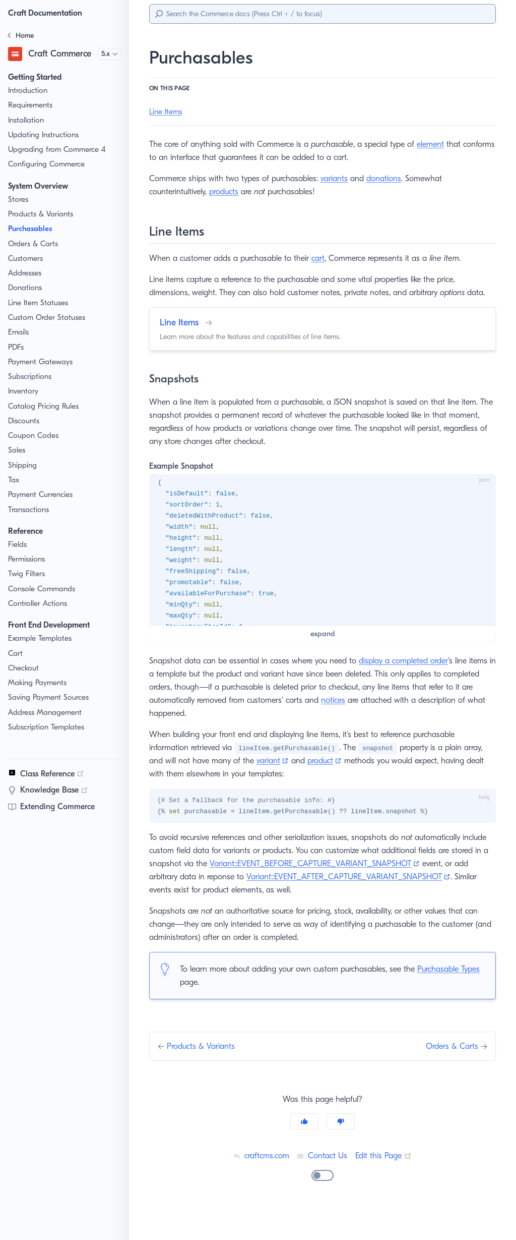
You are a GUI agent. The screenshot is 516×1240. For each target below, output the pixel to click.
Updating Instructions (44, 135)
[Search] (322, 14)
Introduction (28, 90)
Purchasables (33, 228)
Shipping (23, 465)
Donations (25, 288)
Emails (19, 332)
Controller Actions (38, 603)
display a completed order (410, 673)
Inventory (23, 391)
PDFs (17, 347)
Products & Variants (41, 214)
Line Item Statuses (40, 303)
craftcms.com (259, 1182)
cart (321, 258)
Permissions (29, 559)
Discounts (25, 421)
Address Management (45, 712)
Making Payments (38, 683)
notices (368, 713)
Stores (19, 199)
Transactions (29, 509)
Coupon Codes (33, 435)
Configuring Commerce (47, 164)
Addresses (26, 273)
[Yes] (304, 1148)
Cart (15, 653)
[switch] (322, 1202)
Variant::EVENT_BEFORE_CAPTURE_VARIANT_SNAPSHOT (366, 877)
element (438, 144)
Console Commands (43, 589)
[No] (341, 1148)
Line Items (166, 111)
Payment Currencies (43, 494)
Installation (26, 120)
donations (389, 178)
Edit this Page (384, 1182)
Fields (18, 544)
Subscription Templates (47, 727)
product (324, 773)
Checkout (24, 668)
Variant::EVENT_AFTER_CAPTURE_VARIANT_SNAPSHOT (262, 903)
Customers (26, 258)
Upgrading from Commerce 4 (57, 149)
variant (272, 773)
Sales (17, 450)
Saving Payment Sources (51, 697)
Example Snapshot (183, 479)
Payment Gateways (41, 362)
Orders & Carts (33, 244)
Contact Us (322, 1182)
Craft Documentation (48, 13)
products (228, 191)
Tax (14, 480)
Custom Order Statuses (48, 317)
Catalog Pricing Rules (45, 406)
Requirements (32, 105)
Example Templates (41, 638)
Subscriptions (31, 376)
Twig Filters (27, 574)
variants (340, 178)
